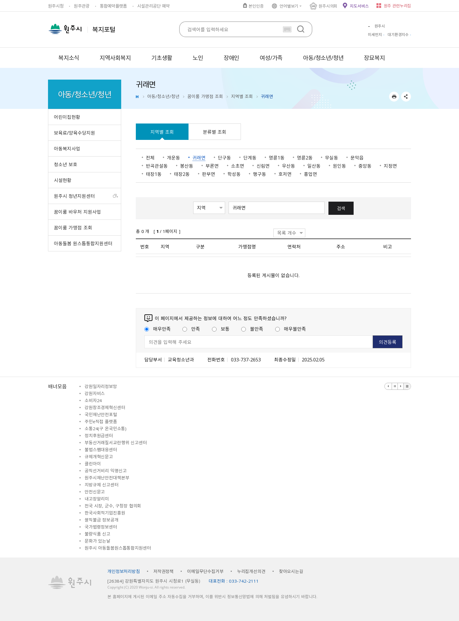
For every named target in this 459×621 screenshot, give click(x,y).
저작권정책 (163, 571)
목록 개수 (286, 232)
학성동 (234, 173)
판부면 (208, 173)
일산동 (314, 165)
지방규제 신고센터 (102, 484)
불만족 (252, 328)
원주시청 (56, 6)
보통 (221, 328)
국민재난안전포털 (101, 414)
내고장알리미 (97, 498)
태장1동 (154, 173)
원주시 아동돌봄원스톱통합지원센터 (118, 548)
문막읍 (357, 157)
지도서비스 (359, 6)
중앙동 (364, 165)
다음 (401, 386)
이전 (388, 386)
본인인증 (256, 6)
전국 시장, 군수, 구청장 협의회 (113, 505)
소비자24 (93, 400)
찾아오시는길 (291, 571)
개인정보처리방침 (123, 571)
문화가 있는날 (97, 541)
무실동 (331, 157)
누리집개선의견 (251, 571)
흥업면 (310, 173)
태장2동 (182, 173)
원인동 (339, 165)
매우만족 (157, 328)
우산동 (288, 165)
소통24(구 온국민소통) (105, 428)
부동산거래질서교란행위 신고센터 (116, 442)
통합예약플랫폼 (113, 6)
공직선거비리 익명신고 (105, 470)
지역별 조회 (242, 96)
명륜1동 (277, 157)
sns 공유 (406, 97)
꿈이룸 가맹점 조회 (205, 96)
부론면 (212, 165)
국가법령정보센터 (101, 527)
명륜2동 (305, 157)
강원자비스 (95, 393)
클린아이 (93, 463)
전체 (150, 157)
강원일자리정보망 (101, 386)
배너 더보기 (407, 386)
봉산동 (186, 165)
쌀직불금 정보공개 (102, 520)
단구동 (224, 157)
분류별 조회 (214, 131)
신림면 (263, 165)
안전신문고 (95, 491)
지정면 (390, 165)
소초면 (237, 165)
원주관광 (81, 6)
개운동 (173, 157)
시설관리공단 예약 (153, 6)
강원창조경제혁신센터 (105, 407)
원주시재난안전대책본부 (107, 477)
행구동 (259, 173)
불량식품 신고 (97, 534)
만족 (191, 328)
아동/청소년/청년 (163, 96)
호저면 (285, 173)
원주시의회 (327, 6)
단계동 (249, 157)
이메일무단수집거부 (205, 571)
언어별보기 (289, 6)
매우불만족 (290, 328)
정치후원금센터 (99, 435)
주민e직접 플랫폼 (101, 421)
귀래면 (198, 157)
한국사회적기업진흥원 (105, 513)
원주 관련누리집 (397, 5)
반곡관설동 (157, 165)
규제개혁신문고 (99, 456)
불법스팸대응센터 (101, 449)
